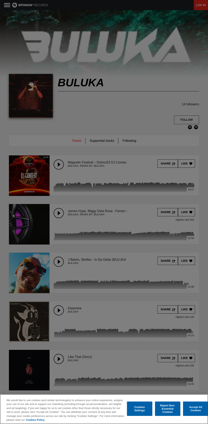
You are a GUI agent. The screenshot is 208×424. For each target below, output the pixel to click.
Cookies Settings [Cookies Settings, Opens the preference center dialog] (139, 409)
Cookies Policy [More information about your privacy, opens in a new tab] (35, 420)
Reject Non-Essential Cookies (167, 408)
